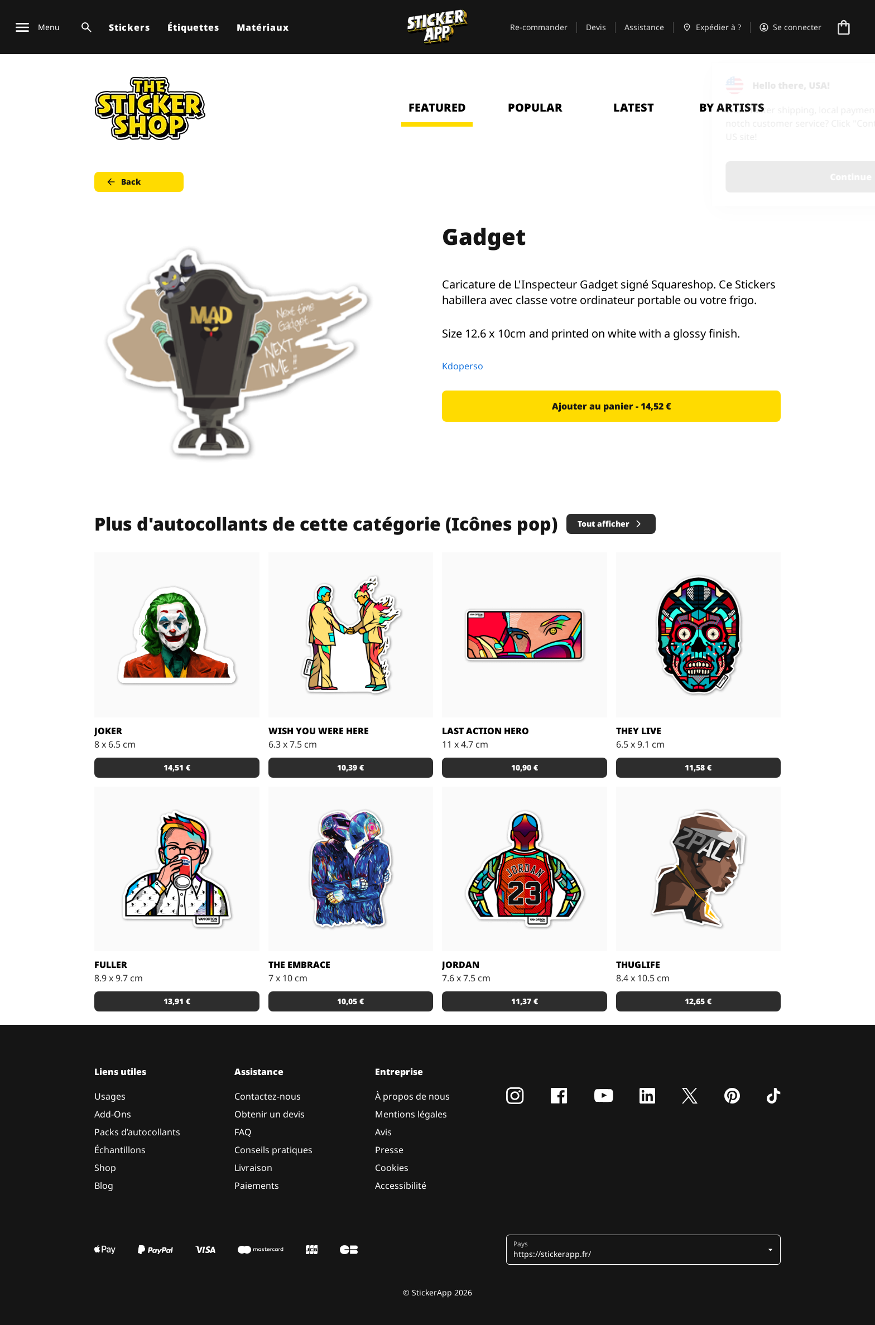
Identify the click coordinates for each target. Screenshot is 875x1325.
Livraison (253, 1168)
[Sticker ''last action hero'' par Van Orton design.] (524, 634)
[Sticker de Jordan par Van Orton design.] (524, 869)
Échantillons (120, 1150)
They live (638, 731)
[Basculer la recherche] (84, 27)
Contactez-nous (267, 1096)
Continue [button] (725, 177)
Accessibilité (400, 1185)
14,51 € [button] (177, 767)
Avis (383, 1132)
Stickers (129, 27)
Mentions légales (411, 1114)
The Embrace (299, 964)
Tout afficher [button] (610, 523)
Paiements (256, 1185)
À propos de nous (412, 1096)
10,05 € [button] (350, 1001)
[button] (639, 1250)
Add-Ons (112, 1114)
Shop (105, 1168)
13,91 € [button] (177, 1001)
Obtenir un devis (269, 1114)
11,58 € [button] (698, 767)
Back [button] (123, 181)
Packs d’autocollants (137, 1132)
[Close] (841, 85)
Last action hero (485, 731)
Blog (103, 1185)
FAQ (243, 1132)
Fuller (110, 964)
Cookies (391, 1168)
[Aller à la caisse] (844, 27)
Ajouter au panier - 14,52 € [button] (611, 406)
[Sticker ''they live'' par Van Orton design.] (698, 634)
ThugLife (638, 964)
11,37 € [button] (524, 1001)
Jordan (460, 964)
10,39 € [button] (350, 767)
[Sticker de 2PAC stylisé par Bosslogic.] (698, 869)
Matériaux (263, 27)
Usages (110, 1096)
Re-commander (539, 27)
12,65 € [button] (698, 1001)
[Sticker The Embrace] (351, 869)
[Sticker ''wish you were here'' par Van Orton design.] (351, 634)
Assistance (644, 27)
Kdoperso (462, 366)
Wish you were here (318, 731)
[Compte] (790, 27)
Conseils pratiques (273, 1150)
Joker (108, 731)
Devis (596, 27)
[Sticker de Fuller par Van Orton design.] (176, 869)
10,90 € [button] (524, 767)
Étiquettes (193, 27)
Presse (389, 1150)
